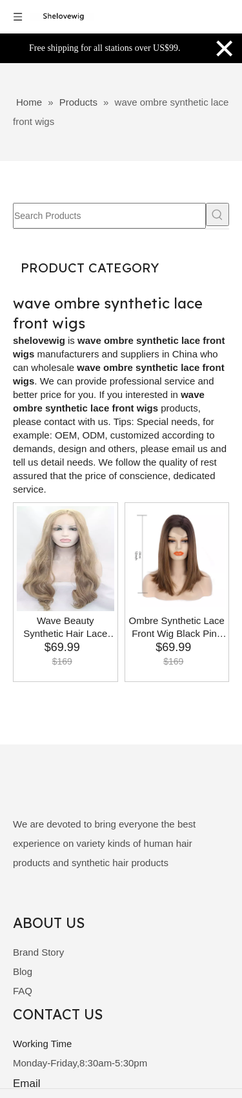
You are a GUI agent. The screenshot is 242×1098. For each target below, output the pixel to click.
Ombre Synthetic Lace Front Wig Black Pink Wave (177, 627)
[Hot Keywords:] (217, 214)
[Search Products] (109, 216)
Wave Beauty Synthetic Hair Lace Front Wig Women (65, 627)
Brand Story (38, 952)
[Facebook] (22, 899)
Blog (22, 971)
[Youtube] (88, 899)
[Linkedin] (44, 899)
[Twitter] (66, 899)
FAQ (22, 990)
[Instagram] (109, 899)
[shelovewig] (42, 787)
